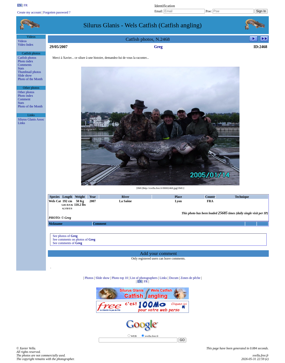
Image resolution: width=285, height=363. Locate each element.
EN (19, 5)
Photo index (25, 61)
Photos (89, 278)
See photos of (65, 236)
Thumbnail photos (29, 72)
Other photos (26, 92)
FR (26, 5)
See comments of (67, 243)
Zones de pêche (191, 278)
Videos (22, 41)
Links (21, 123)
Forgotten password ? (56, 12)
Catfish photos (27, 57)
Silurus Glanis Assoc (31, 119)
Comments (24, 64)
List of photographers (144, 278)
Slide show (25, 75)
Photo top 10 (120, 278)
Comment (24, 99)
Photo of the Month (30, 79)
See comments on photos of (74, 239)
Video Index (25, 44)
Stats (21, 68)
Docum (174, 278)
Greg (158, 47)
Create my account (29, 12)
